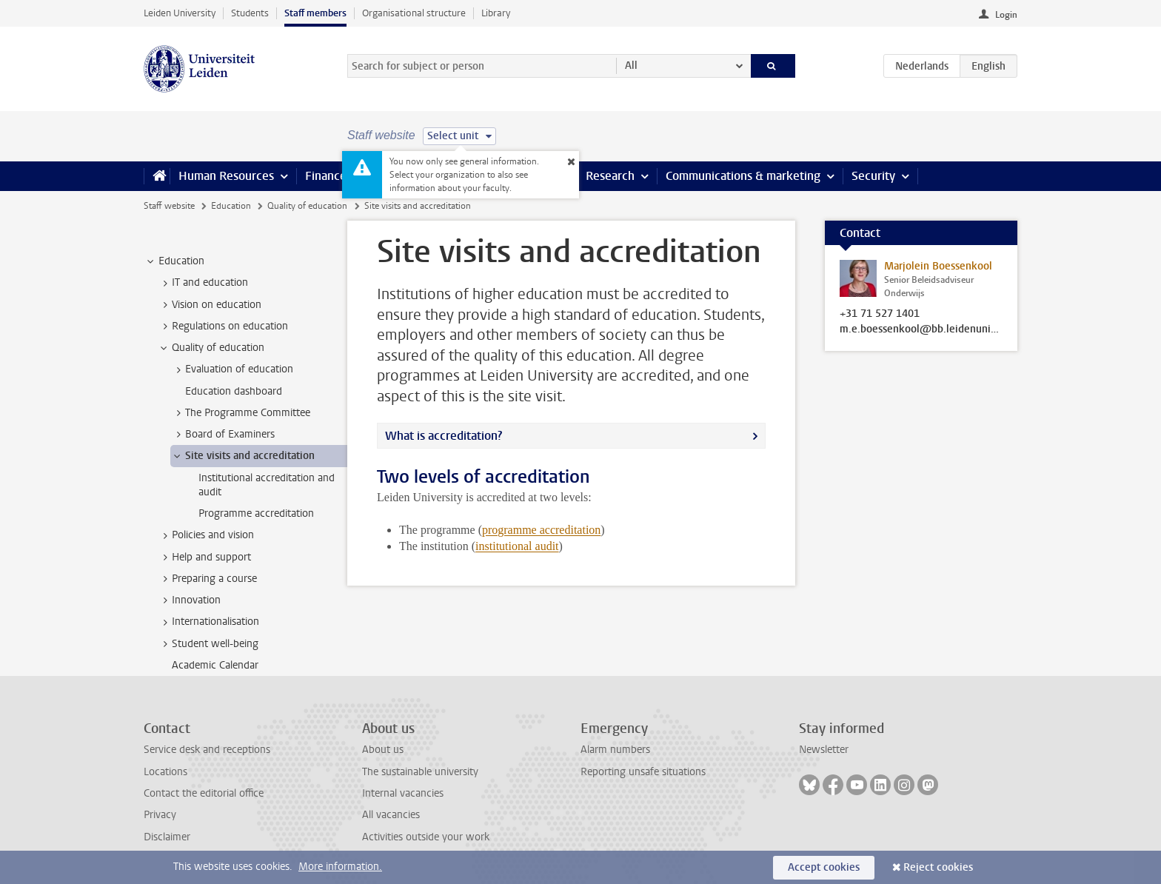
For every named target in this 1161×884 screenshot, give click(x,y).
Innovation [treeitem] (189, 600)
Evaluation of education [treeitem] (232, 369)
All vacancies (391, 815)
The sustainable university (420, 772)
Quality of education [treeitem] (211, 348)
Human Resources (226, 176)
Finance (326, 176)
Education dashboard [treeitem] (233, 391)
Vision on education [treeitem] (209, 305)
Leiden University (179, 13)
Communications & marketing (743, 176)
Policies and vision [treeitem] (206, 535)
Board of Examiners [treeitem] (223, 434)
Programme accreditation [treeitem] (256, 513)
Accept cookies (824, 867)
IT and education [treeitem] (203, 282)
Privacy (160, 815)
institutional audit (516, 546)
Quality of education (307, 206)
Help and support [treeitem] (204, 557)
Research (610, 176)
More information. (340, 867)
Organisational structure (414, 13)
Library (495, 13)
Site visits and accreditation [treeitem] (243, 456)
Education (231, 206)
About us (383, 750)
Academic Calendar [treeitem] (215, 665)
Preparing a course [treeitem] (207, 579)
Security (873, 176)
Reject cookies (938, 867)
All (631, 65)
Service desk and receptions (207, 750)
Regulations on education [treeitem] (223, 326)
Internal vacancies (403, 793)
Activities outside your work (425, 837)
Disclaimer (167, 837)
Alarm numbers (615, 750)
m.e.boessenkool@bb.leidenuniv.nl (921, 329)
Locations (165, 772)
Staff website (169, 206)
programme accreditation (541, 529)
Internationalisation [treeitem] (208, 622)
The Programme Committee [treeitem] (240, 413)
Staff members (315, 13)
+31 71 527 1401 (880, 314)
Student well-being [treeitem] (208, 644)
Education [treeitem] (174, 261)
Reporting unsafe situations (643, 772)
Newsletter (824, 750)
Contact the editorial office (204, 793)
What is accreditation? (443, 435)
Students (250, 13)
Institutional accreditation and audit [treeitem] (266, 485)
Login (1006, 15)
